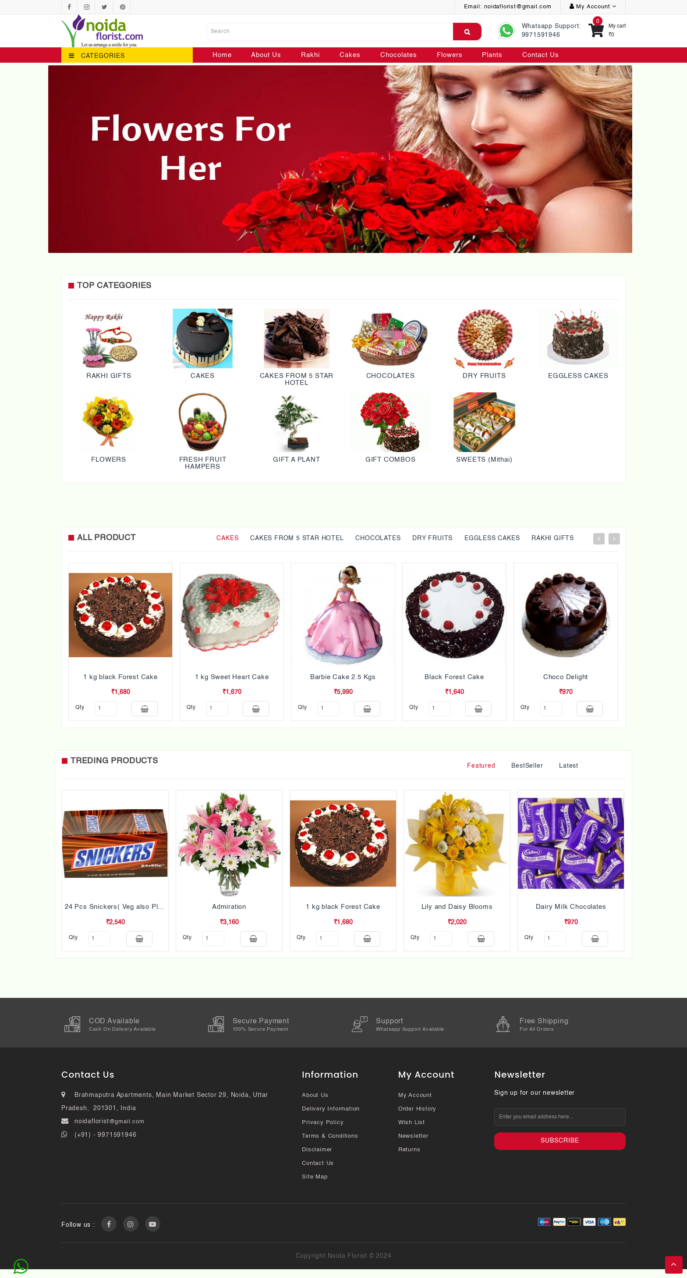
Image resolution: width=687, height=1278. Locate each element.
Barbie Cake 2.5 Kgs (343, 677)
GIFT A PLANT (296, 459)
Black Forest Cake (454, 677)
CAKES (203, 376)
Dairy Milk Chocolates (571, 911)
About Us (266, 55)
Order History (417, 1118)
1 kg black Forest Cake (120, 677)
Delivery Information (331, 1118)
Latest (568, 770)
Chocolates (398, 55)
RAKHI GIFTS (108, 376)
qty (79, 707)
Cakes (350, 55)
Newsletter (413, 1145)
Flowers (450, 55)
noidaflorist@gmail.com (518, 7)
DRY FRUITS (484, 376)
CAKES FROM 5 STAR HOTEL (297, 380)
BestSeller (527, 770)
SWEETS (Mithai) (484, 459)
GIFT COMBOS (390, 459)
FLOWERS (108, 459)
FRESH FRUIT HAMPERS (203, 463)
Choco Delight (565, 677)
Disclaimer (317, 1158)
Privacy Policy (323, 1131)
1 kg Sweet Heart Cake (232, 677)
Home (222, 55)
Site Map (314, 1186)
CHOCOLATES (390, 376)
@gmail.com (127, 1130)
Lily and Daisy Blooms (457, 911)
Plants (492, 55)
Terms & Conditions (330, 1145)
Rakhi (310, 55)
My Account (415, 1104)
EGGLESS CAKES (578, 376)
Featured (481, 770)
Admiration (229, 911)
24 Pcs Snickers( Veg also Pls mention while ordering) (151, 911)
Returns (409, 1158)
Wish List (411, 1131)
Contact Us (540, 55)
